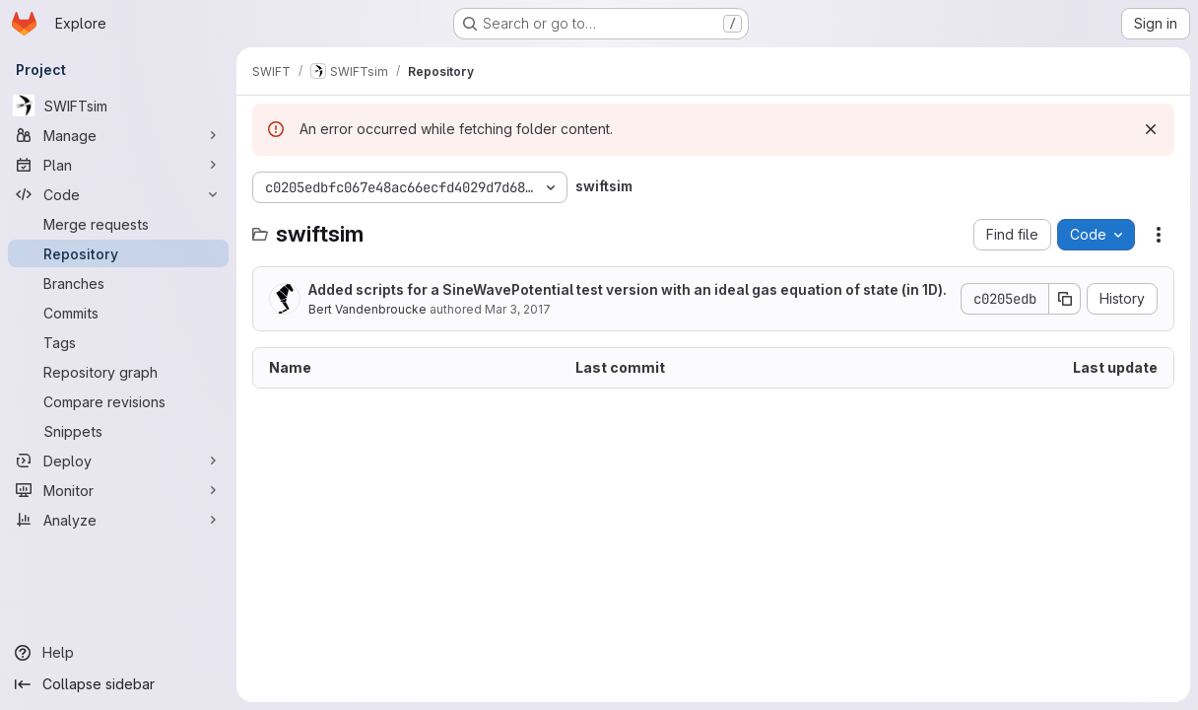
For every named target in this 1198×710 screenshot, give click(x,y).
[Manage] (118, 135)
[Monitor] (118, 490)
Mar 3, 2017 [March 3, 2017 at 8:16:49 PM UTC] (518, 309)
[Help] (118, 653)
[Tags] (118, 342)
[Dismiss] (1151, 129)
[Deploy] (118, 460)
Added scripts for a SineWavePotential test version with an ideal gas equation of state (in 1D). (627, 289)
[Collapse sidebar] (118, 684)
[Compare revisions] (118, 401)
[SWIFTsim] (118, 105)
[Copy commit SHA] (1065, 299)
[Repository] (118, 253)
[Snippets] (118, 431)
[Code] (118, 194)
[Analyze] (118, 519)
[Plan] (118, 164)
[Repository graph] (118, 372)
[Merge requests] (118, 224)
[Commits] (118, 312)
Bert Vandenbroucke (367, 309)
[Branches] (118, 283)
